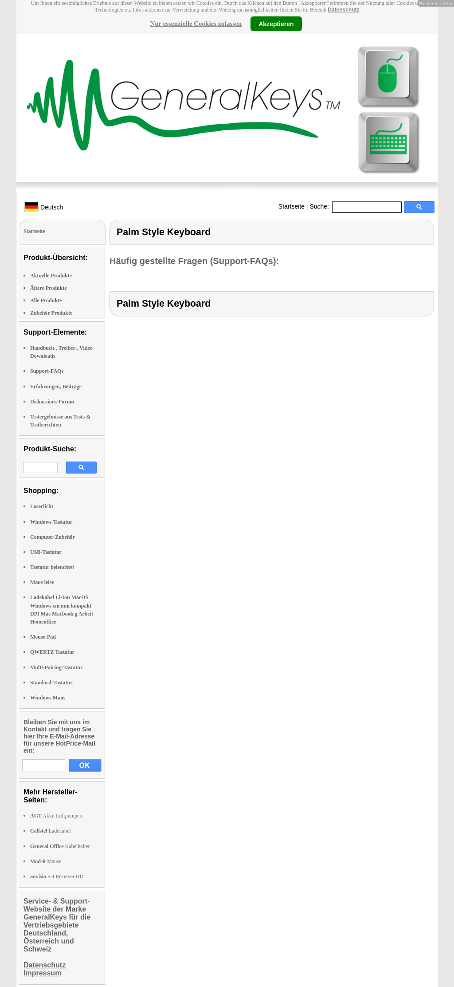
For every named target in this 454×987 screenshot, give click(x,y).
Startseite (291, 206)
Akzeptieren (276, 23)
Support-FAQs (46, 371)
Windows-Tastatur (51, 522)
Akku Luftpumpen (56, 816)
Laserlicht (41, 506)
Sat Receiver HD (56, 876)
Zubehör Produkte (51, 313)
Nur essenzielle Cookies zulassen (196, 23)
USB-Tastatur (46, 552)
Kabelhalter (60, 846)
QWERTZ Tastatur (52, 652)
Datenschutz (343, 10)
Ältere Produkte (48, 288)
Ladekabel (50, 831)
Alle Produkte (46, 300)
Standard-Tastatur (51, 682)
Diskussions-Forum (52, 402)
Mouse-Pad (43, 637)
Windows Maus (47, 698)
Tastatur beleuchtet (52, 567)
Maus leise (42, 582)
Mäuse (45, 861)
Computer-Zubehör (52, 537)
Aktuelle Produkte (51, 275)
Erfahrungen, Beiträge (56, 386)
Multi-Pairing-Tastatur (56, 667)
